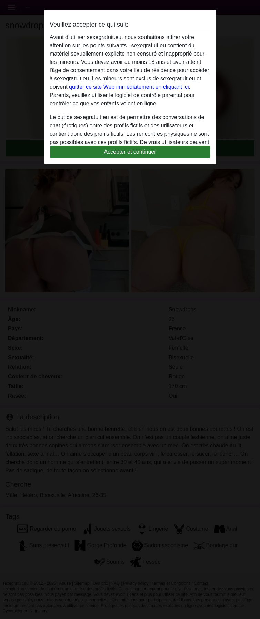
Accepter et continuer (130, 152)
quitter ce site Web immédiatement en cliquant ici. (129, 87)
